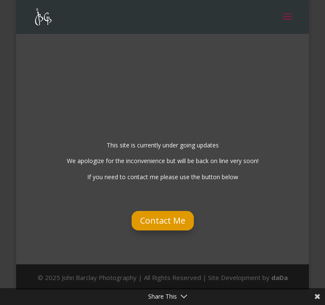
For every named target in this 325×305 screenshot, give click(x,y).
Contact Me (162, 220)
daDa (279, 277)
